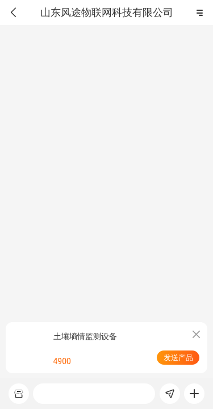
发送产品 (178, 357)
